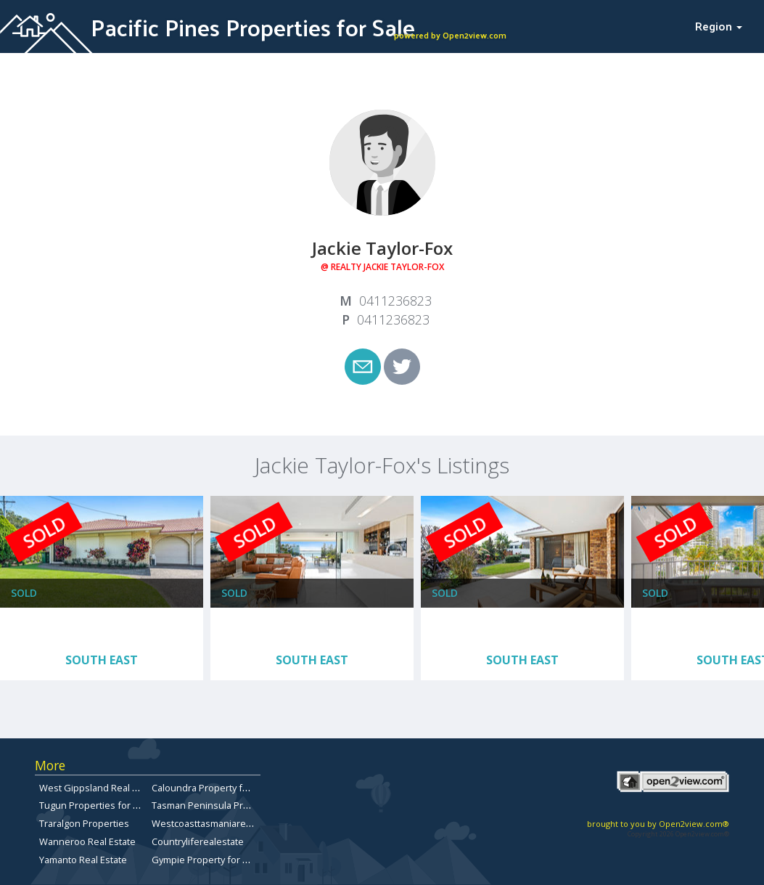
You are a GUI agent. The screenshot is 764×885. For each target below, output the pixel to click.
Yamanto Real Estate (83, 859)
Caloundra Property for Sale (212, 787)
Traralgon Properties (84, 823)
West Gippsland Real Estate (99, 787)
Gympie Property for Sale (206, 859)
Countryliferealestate (198, 841)
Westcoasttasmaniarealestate (216, 823)
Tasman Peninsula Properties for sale (234, 805)
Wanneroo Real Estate (87, 841)
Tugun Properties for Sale (95, 805)
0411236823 (395, 300)
